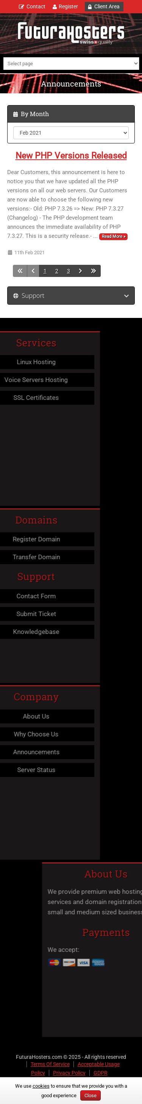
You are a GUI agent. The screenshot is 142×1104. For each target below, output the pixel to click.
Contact (36, 6)
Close (90, 1095)
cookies (41, 1086)
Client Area (107, 6)
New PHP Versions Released (71, 155)
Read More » (113, 236)
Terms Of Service (50, 1064)
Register (68, 6)
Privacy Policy (69, 1073)
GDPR (101, 1073)
